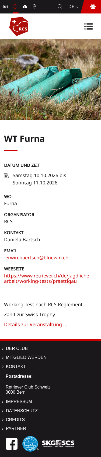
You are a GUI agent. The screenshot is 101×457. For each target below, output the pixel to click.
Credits (15, 419)
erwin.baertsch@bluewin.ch (36, 257)
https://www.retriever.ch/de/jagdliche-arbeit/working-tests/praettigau (47, 278)
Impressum (19, 401)
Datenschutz (22, 410)
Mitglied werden (26, 357)
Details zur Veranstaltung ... (35, 324)
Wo (8, 196)
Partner (16, 428)
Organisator (19, 214)
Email (10, 250)
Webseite (14, 269)
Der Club (17, 348)
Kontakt (13, 232)
